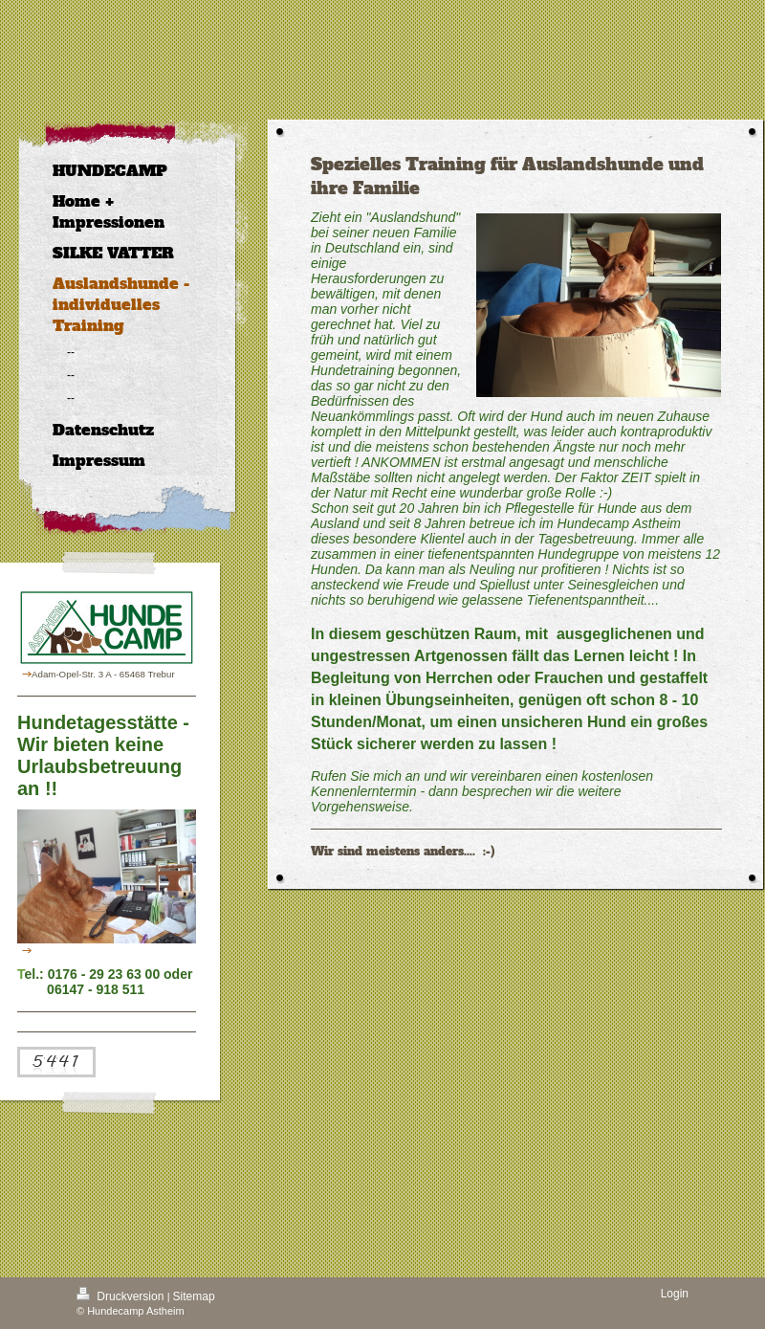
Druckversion (121, 1296)
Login (674, 1293)
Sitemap (194, 1296)
